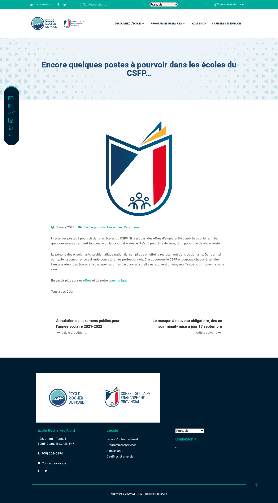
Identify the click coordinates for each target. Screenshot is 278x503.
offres (87, 280)
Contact (12, 98)
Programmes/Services (168, 23)
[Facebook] (58, 4)
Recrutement (133, 227)
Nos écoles (114, 227)
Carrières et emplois (226, 23)
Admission (199, 23)
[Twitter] (64, 4)
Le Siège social (95, 227)
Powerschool (12, 106)
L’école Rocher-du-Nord (122, 439)
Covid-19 (12, 135)
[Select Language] (163, 4)
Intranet (12, 112)
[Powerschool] (200, 4)
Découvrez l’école (130, 23)
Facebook (12, 120)
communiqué (118, 280)
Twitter (12, 127)
